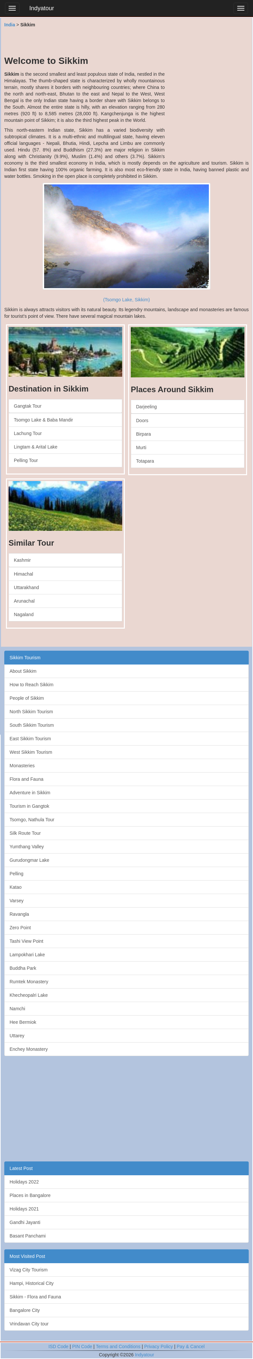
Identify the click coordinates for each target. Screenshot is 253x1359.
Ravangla (19, 914)
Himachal (23, 574)
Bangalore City (25, 1310)
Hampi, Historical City (32, 1283)
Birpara (143, 434)
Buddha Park (23, 968)
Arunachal (24, 601)
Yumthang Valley (27, 846)
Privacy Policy (158, 1346)
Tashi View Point (26, 941)
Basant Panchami (28, 1235)
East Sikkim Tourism (30, 738)
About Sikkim (23, 671)
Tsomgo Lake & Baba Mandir (43, 419)
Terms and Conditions (118, 1346)
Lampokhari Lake (27, 954)
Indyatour (41, 8)
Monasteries (22, 765)
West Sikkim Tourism (31, 752)
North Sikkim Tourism (31, 711)
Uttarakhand (26, 587)
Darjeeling (146, 406)
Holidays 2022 (24, 1181)
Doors (142, 420)
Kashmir (22, 560)
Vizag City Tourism (28, 1269)
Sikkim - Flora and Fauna (35, 1296)
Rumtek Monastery (29, 981)
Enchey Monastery (29, 1049)
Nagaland (24, 614)
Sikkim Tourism (25, 657)
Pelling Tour (26, 460)
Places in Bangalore (30, 1195)
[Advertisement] (126, 41)
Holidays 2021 (24, 1208)
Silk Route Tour (25, 833)
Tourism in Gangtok (29, 806)
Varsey (17, 900)
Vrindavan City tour (29, 1323)
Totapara (145, 461)
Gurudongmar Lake (29, 860)
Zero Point (20, 927)
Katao (16, 887)
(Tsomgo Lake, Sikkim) (126, 299)
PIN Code (82, 1346)
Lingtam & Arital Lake (35, 446)
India (9, 24)
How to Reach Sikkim (31, 684)
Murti (141, 447)
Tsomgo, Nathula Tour (32, 819)
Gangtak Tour (28, 406)
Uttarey (17, 1035)
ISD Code (58, 1346)
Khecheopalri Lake (29, 995)
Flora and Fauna (26, 779)
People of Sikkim (27, 698)
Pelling (16, 873)
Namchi (17, 1008)
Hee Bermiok (23, 1022)
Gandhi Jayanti (25, 1222)
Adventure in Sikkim (30, 792)
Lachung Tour (28, 433)
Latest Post (21, 1168)
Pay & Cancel (191, 1346)
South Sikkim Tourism (32, 725)
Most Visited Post (27, 1256)
